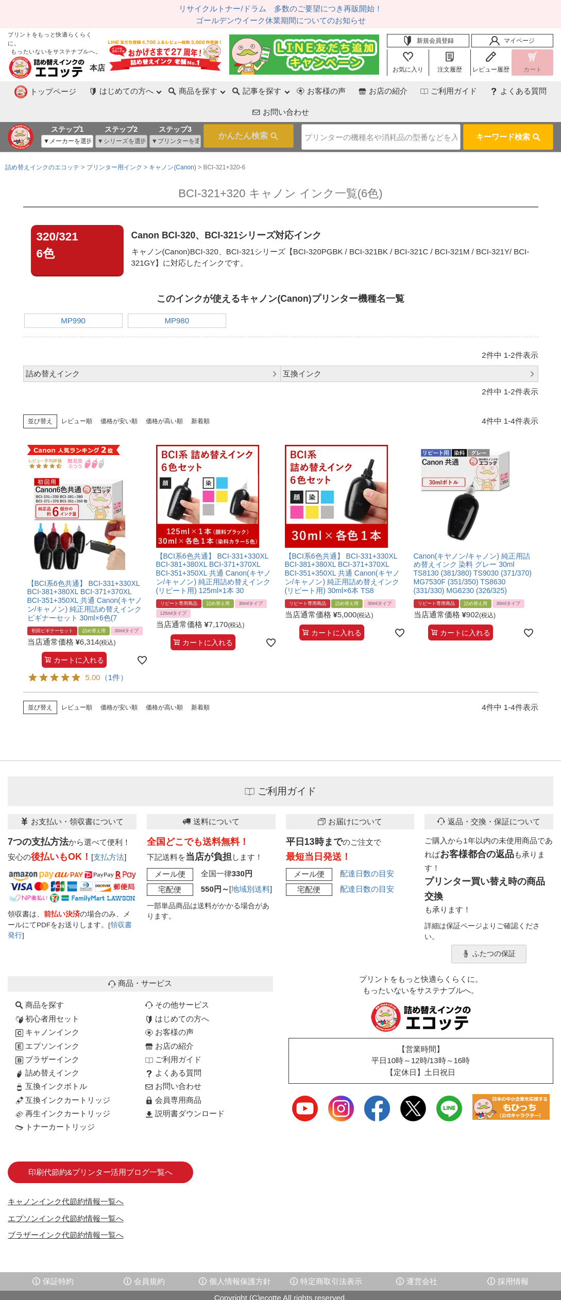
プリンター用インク (114, 143)
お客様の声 (248, 90)
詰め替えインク (47, 1049)
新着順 (200, 397)
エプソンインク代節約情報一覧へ (66, 1194)
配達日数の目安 (367, 849)
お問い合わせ (518, 90)
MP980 (177, 296)
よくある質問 (447, 90)
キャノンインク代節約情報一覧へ (66, 1177)
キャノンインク (47, 1008)
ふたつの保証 (489, 930)
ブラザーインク (47, 1035)
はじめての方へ (177, 995)
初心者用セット (47, 995)
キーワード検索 (508, 114)
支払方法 (108, 833)
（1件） (114, 653)
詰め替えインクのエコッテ (42, 143)
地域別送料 (250, 865)
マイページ (512, 41)
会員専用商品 (173, 1076)
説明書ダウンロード (185, 1089)
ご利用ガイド (377, 90)
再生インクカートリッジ (62, 1089)
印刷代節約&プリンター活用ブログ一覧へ (100, 1148)
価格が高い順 (164, 397)
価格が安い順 (119, 397)
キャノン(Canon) (172, 143)
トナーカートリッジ (55, 1103)
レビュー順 (76, 397)
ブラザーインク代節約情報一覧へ (66, 1211)
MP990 (73, 296)
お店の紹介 (310, 90)
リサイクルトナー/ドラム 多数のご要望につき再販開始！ (280, 8)
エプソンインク (47, 1022)
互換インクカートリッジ (62, 1076)
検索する (231, 115)
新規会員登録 (428, 41)
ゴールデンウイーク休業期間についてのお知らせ (281, 20)
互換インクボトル (51, 1062)
